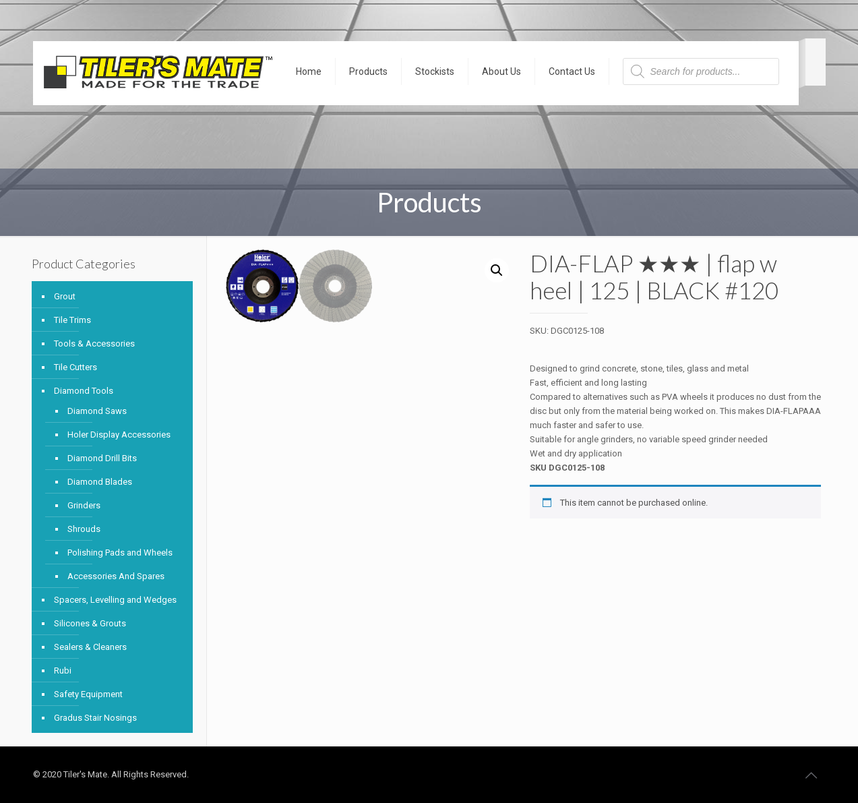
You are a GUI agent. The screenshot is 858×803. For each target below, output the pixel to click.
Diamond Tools (83, 391)
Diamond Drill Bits (102, 458)
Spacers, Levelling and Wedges (115, 600)
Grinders (83, 505)
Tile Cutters (75, 367)
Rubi (62, 670)
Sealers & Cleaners (90, 647)
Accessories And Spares (115, 576)
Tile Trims (72, 320)
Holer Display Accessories (119, 434)
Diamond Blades (99, 482)
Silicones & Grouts (90, 623)
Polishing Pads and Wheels (120, 552)
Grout (64, 296)
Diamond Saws (97, 411)
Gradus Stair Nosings (95, 718)
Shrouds (83, 529)
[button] (497, 270)
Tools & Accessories (94, 343)
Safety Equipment (88, 694)
